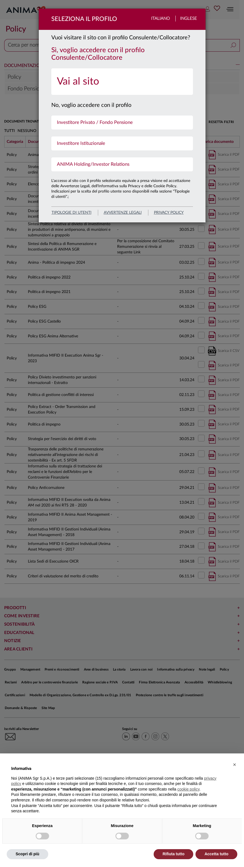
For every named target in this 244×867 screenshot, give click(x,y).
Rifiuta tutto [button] (174, 854)
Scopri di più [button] (27, 854)
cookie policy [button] (188, 789)
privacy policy (169, 213)
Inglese (188, 18)
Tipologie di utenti (71, 213)
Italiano (160, 18)
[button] (234, 764)
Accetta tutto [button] (216, 854)
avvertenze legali (123, 213)
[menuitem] (122, 81)
